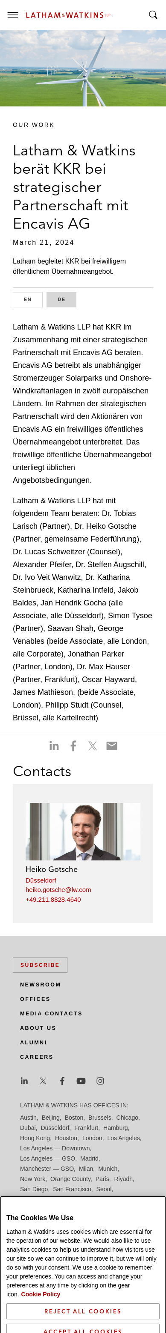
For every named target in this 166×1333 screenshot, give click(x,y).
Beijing (51, 1117)
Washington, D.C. (55, 1209)
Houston (66, 1138)
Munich (107, 1168)
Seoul (104, 1189)
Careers (37, 1057)
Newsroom (40, 985)
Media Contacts (51, 1014)
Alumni (33, 1043)
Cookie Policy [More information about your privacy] (41, 1326)
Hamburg (115, 1127)
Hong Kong (35, 1138)
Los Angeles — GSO (47, 1158)
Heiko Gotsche (52, 869)
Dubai (28, 1127)
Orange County (70, 1178)
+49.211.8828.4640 (53, 899)
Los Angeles (123, 1138)
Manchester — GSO (47, 1168)
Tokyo (125, 1199)
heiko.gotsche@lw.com (58, 889)
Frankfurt (86, 1127)
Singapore (73, 1199)
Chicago (127, 1117)
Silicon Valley (37, 1199)
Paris (102, 1178)
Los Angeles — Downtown (55, 1148)
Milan (86, 1168)
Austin (28, 1117)
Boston (74, 1117)
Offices (35, 999)
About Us (38, 1028)
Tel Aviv (102, 1199)
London (92, 1138)
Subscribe (40, 965)
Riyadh (123, 1178)
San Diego (34, 1189)
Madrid (89, 1158)
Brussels (99, 1117)
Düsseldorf (41, 880)
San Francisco (72, 1189)
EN (33, 298)
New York (32, 1178)
